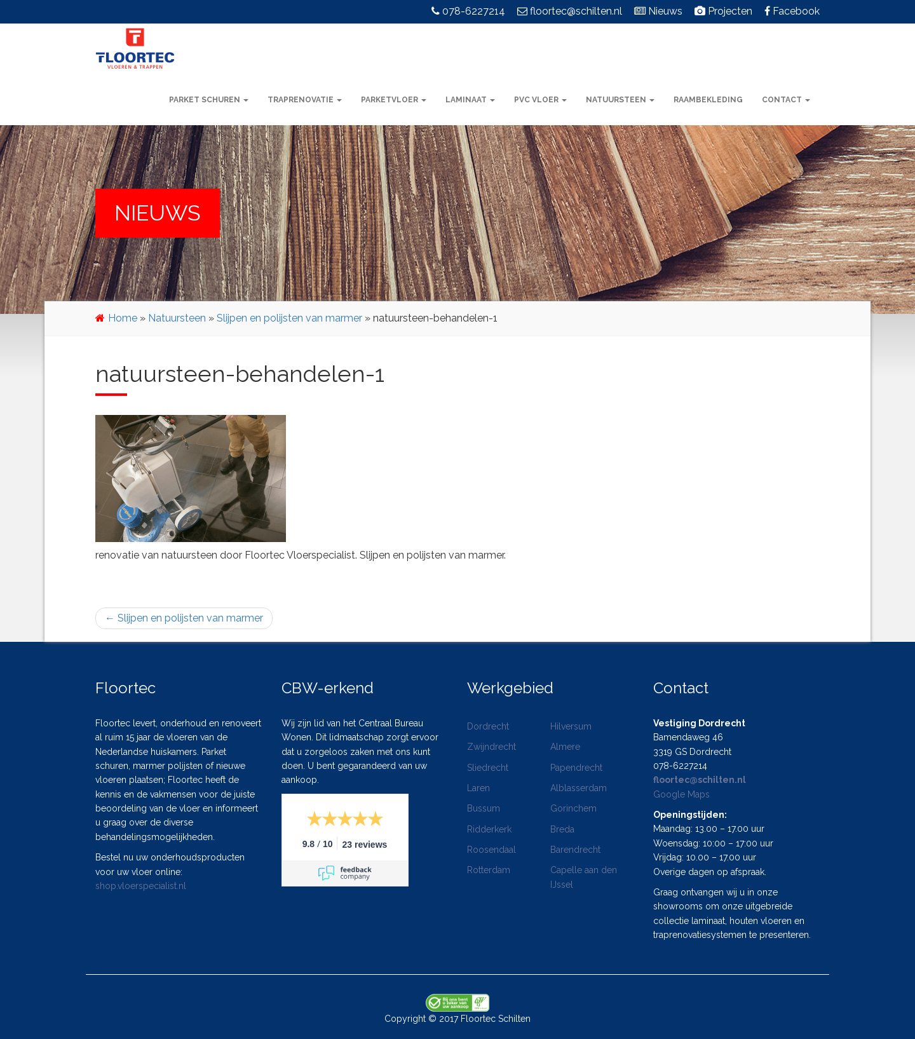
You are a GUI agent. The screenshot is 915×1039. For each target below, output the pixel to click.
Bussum (483, 808)
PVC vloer (540, 99)
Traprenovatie (305, 99)
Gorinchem (573, 808)
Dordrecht (488, 726)
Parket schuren (208, 99)
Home (122, 318)
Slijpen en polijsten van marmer (289, 318)
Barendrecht (575, 850)
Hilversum (571, 726)
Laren (478, 788)
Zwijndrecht (491, 747)
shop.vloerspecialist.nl (140, 886)
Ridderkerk (489, 829)
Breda (562, 829)
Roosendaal (491, 850)
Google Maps (681, 794)
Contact (786, 99)
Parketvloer (393, 99)
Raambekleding (708, 99)
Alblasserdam (578, 788)
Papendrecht (576, 768)
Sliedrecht (487, 768)
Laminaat (470, 99)
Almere (565, 747)
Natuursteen (620, 99)
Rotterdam (488, 870)
